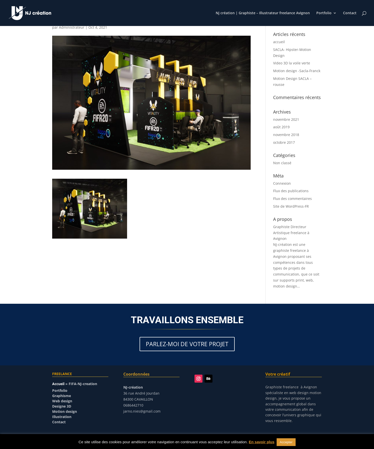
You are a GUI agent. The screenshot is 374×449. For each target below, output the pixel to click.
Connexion (282, 183)
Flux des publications (291, 190)
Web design (62, 401)
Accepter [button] (286, 442)
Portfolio (324, 13)
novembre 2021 (286, 119)
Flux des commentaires (292, 198)
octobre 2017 (284, 142)
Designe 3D (61, 406)
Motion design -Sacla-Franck (296, 70)
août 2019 (281, 127)
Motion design (64, 411)
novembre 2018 (286, 134)
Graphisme (61, 395)
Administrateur (71, 27)
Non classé (282, 162)
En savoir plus (262, 442)
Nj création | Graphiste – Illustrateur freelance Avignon (263, 13)
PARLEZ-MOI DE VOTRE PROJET (187, 344)
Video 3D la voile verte (291, 63)
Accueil (58, 383)
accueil (279, 41)
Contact (350, 13)
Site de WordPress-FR (291, 206)
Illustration (61, 416)
